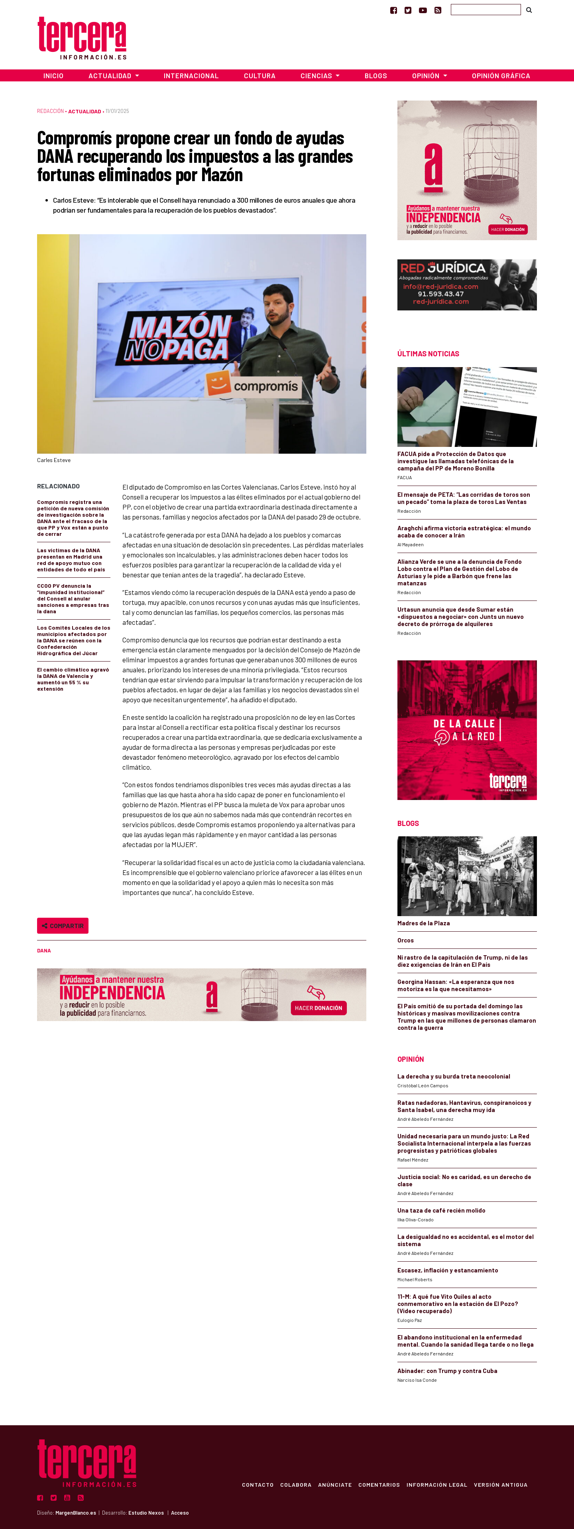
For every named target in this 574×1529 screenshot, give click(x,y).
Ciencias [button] (317, 75)
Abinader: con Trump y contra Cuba (447, 1370)
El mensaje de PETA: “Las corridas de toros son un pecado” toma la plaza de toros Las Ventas (463, 498)
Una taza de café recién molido (441, 1210)
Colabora (295, 1484)
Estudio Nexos (146, 1512)
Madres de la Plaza (423, 922)
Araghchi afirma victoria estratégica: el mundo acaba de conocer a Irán (464, 531)
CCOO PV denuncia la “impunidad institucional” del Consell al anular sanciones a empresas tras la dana (73, 598)
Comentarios (379, 1484)
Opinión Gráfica (501, 75)
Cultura (260, 75)
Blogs (376, 75)
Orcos (405, 940)
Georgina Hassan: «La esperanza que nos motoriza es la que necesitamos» (455, 985)
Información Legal (436, 1484)
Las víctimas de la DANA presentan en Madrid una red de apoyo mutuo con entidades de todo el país (71, 560)
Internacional (191, 75)
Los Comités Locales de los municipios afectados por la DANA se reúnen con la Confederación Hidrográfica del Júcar (73, 640)
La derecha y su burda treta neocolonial (453, 1076)
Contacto (257, 1484)
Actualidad (84, 111)
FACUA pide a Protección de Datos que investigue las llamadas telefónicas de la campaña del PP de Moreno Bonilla (455, 461)
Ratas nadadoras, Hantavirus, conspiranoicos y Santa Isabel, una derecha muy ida (464, 1106)
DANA (44, 950)
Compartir (63, 925)
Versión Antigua (500, 1484)
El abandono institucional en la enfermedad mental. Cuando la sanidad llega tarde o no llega (465, 1340)
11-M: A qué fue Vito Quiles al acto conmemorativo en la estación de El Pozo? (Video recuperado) (457, 1303)
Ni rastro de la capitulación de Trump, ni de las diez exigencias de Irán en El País (462, 961)
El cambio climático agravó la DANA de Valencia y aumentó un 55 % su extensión (73, 679)
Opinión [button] (426, 75)
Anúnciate (335, 1484)
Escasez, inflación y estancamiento (447, 1270)
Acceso (180, 1512)
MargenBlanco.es (75, 1512)
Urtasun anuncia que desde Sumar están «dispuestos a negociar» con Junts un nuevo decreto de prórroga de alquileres (460, 616)
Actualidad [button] (110, 75)
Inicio (53, 75)
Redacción (50, 111)
